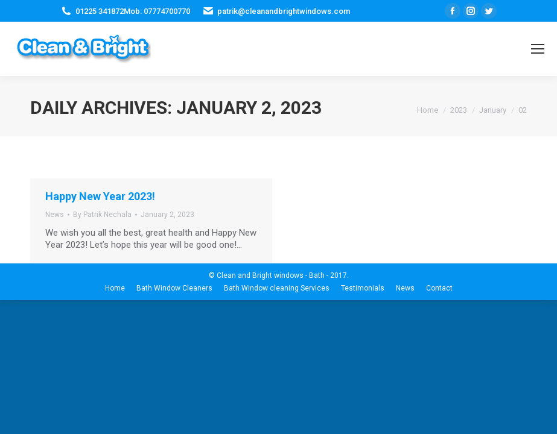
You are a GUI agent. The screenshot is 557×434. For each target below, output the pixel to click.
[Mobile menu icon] (537, 49)
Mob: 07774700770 (157, 11)
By (102, 214)
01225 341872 (99, 11)
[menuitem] (115, 288)
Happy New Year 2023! (100, 196)
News (54, 214)
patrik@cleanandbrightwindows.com (283, 11)
